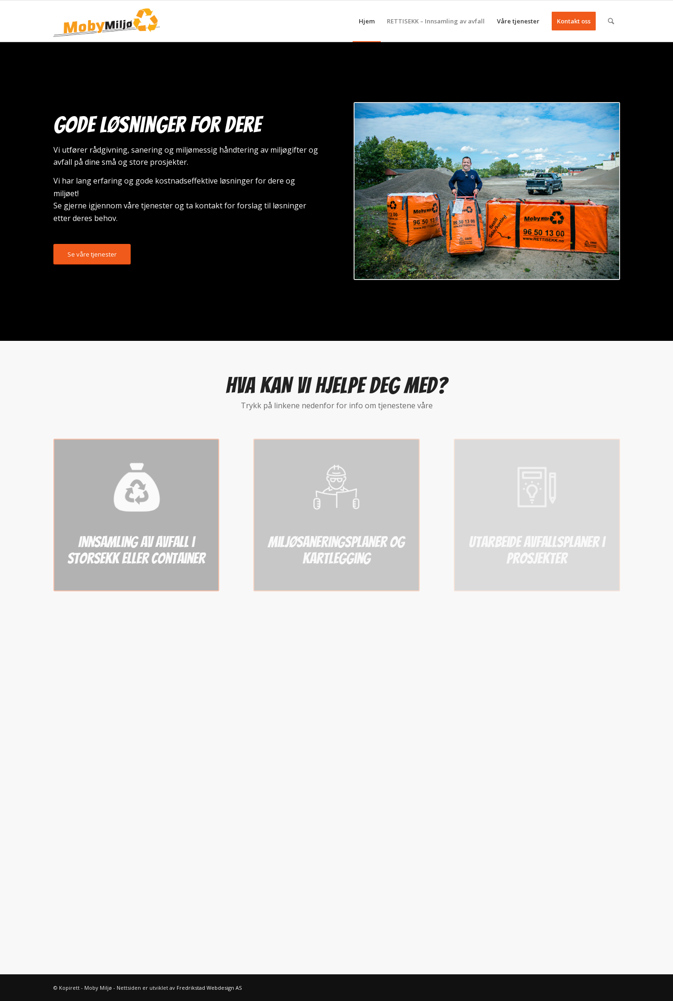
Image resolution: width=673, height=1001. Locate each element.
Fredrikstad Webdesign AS (209, 987)
